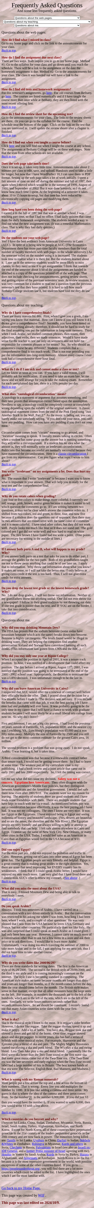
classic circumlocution (72, 453)
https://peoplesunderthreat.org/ (21, 1168)
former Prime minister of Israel (45, 1151)
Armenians (30, 1158)
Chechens (16, 1147)
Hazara (84, 1154)
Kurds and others (72, 1144)
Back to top (9, 50)
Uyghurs (38, 1140)
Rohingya (38, 1144)
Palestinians (43, 1147)
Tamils (11, 1140)
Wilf (41, 1195)
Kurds (50, 1154)
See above (71, 878)
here (49, 92)
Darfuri (61, 1140)
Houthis (7, 1154)
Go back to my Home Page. (21, 1188)
